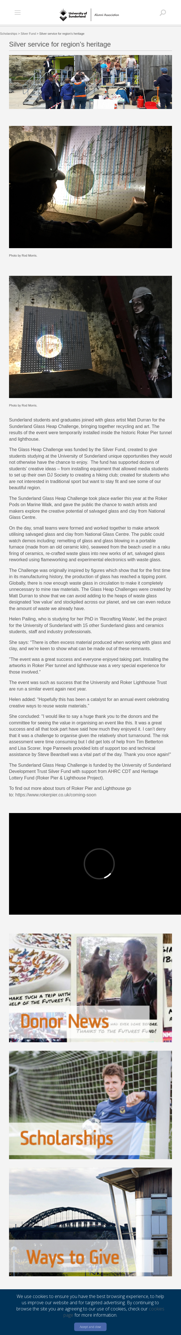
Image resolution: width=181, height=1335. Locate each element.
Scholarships (8, 33)
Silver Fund (28, 33)
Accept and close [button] (90, 1327)
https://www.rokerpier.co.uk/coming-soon (55, 794)
